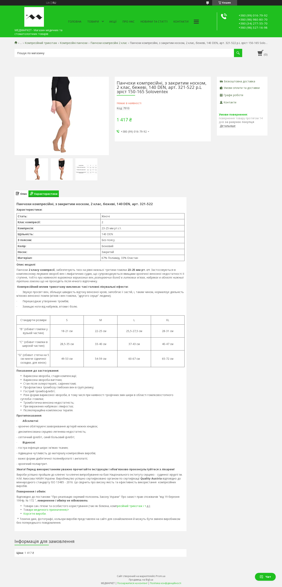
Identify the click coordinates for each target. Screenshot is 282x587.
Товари (93, 21)
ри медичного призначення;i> (49, 509)
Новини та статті (153, 21)
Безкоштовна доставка (239, 81)
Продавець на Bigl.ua (141, 579)
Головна (74, 21)
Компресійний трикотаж (41, 43)
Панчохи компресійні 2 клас (108, 43)
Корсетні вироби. (34, 513)
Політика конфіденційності (165, 583)
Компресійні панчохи (73, 43)
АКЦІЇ (112, 21)
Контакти (180, 21)
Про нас (128, 21)
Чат (265, 577)
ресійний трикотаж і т (131, 506)
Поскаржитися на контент (132, 583)
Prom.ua (160, 576)
